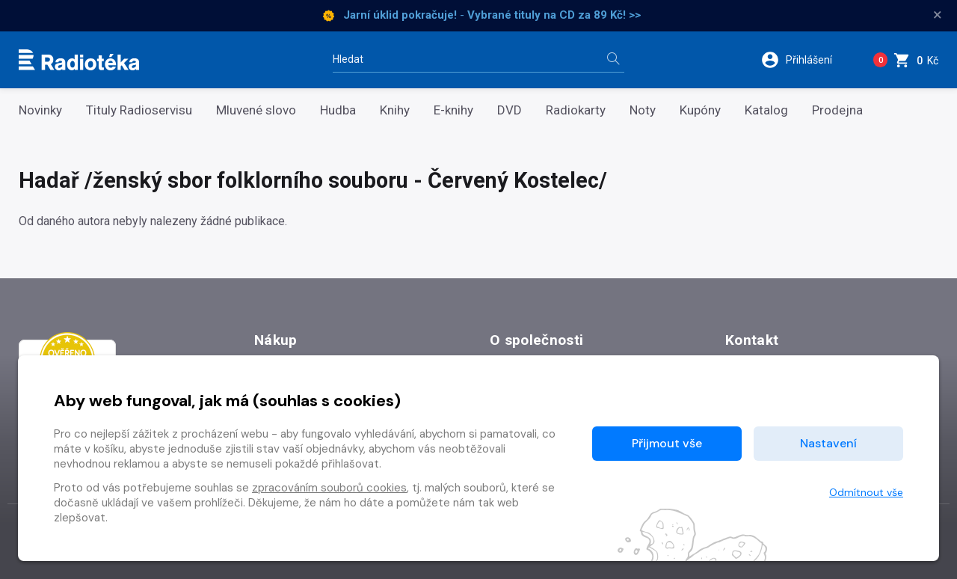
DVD (509, 110)
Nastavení (828, 443)
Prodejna (837, 110)
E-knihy (453, 110)
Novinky (40, 110)
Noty (643, 110)
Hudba (338, 110)
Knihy (395, 110)
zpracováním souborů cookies (329, 487)
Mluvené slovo (256, 110)
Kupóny (700, 110)
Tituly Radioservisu (139, 110)
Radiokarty (576, 110)
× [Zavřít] (937, 15)
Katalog (766, 110)
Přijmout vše (667, 443)
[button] (806, 60)
